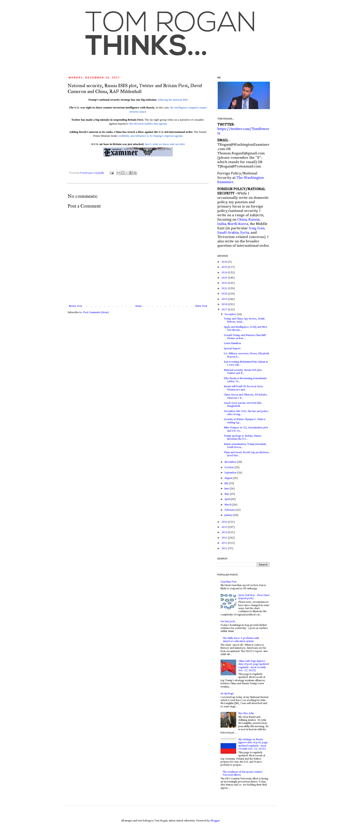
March (228, 504)
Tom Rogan (86, 173)
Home (138, 306)
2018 (224, 304)
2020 (224, 293)
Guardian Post (228, 582)
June (227, 488)
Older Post (201, 306)
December (230, 314)
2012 (224, 543)
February (230, 510)
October (229, 467)
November (230, 462)
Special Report (232, 348)
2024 (224, 272)
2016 (224, 522)
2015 (224, 527)
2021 (224, 288)
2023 (224, 278)
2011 (224, 548)
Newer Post (75, 306)
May (227, 494)
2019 (224, 299)
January (228, 515)
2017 (224, 309)
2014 (224, 532)
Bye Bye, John (246, 713)
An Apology (227, 693)
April (227, 499)
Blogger (215, 820)
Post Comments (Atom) (96, 312)
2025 (224, 267)
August (228, 478)
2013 (224, 538)
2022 (224, 283)
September (230, 472)
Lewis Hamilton (232, 343)
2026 (224, 262)
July (226, 483)
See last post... (229, 621)
